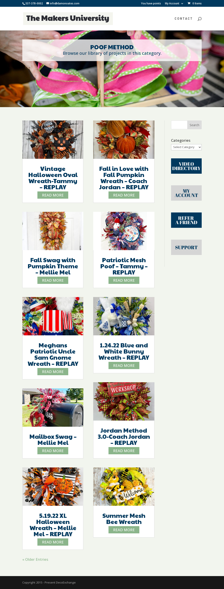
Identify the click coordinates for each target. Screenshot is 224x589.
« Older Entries (35, 559)
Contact (184, 19)
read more (53, 195)
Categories (180, 140)
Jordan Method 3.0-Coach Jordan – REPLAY (124, 436)
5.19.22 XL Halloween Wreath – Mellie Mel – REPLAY (53, 524)
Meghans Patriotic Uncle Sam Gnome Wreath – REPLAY (53, 354)
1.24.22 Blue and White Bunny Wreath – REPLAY (123, 351)
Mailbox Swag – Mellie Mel (53, 439)
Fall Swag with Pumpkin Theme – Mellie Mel (53, 265)
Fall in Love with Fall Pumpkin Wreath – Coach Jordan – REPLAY (124, 177)
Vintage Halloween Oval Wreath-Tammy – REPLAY (53, 177)
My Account (172, 3)
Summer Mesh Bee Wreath (123, 518)
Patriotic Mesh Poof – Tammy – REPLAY (124, 265)
